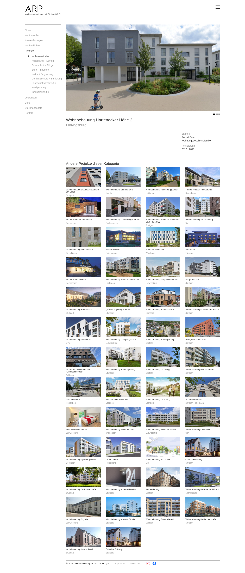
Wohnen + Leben (41, 56)
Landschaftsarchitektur (44, 83)
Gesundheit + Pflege (43, 65)
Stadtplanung (39, 87)
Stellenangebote (33, 108)
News (28, 30)
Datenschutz (136, 563)
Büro (27, 102)
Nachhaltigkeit (32, 45)
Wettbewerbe (32, 35)
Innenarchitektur (40, 92)
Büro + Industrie (40, 69)
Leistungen (31, 97)
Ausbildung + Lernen (43, 60)
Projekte (29, 50)
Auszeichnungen (34, 40)
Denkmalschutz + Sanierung (46, 78)
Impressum (120, 563)
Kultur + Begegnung (42, 74)
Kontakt (29, 113)
